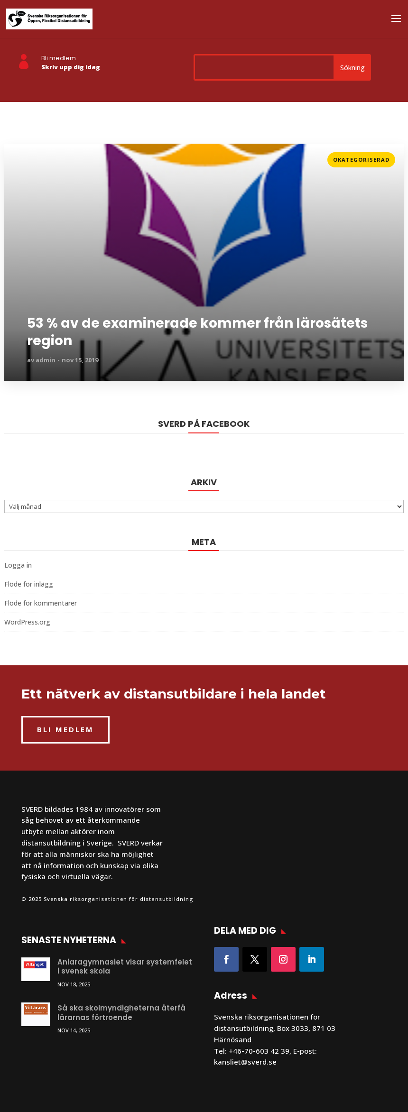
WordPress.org (27, 621)
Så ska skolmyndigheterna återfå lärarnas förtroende (121, 1012)
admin (46, 360)
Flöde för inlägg (28, 583)
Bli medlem (58, 58)
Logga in (18, 565)
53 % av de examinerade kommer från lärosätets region (197, 332)
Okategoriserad (361, 159)
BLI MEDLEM (65, 729)
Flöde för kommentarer (40, 602)
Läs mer (18, 156)
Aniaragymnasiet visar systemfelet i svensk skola (124, 966)
